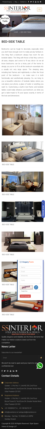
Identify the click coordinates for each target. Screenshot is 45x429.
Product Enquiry (7, 2)
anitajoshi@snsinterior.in (27, 412)
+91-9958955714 (11, 408)
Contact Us (23, 2)
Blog (16, 2)
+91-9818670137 (25, 408)
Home (16, 32)
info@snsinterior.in (11, 412)
